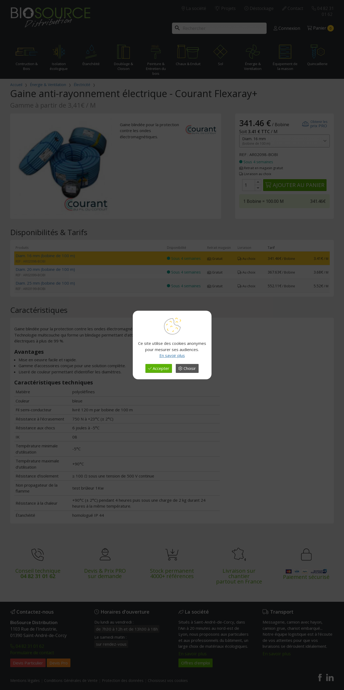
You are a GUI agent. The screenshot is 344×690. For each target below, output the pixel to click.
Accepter (158, 368)
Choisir (187, 368)
